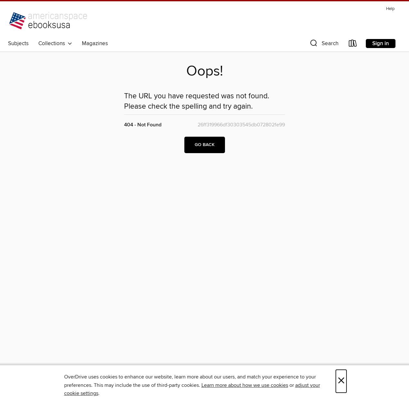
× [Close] (341, 381)
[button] (323, 44)
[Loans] (353, 44)
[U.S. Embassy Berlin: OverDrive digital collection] (50, 20)
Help (390, 8)
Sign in (380, 43)
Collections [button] (55, 43)
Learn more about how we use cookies (244, 385)
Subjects (18, 43)
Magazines (95, 43)
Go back (205, 145)
